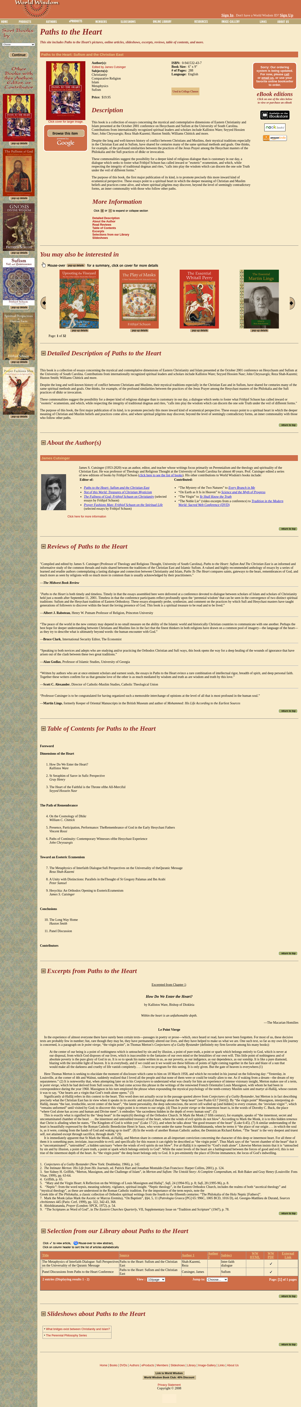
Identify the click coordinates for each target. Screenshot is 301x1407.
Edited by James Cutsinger (109, 67)
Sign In (227, 15)
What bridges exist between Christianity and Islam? (78, 1329)
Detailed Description (106, 218)
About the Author (103, 221)
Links (221, 1365)
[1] (280, 1279)
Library (191, 1365)
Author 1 (188, 1255)
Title (45, 1255)
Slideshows (100, 238)
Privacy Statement (169, 1385)
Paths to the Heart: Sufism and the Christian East (82, 54)
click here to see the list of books (160, 475)
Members (162, 1365)
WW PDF (271, 1255)
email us (267, 78)
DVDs (123, 1365)
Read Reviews (101, 224)
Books (113, 1365)
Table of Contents (104, 228)
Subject (226, 1255)
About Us (232, 1365)
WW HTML (255, 1255)
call (286, 74)
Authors (134, 1365)
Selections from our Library (110, 234)
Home (103, 1365)
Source (124, 1255)
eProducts (148, 1365)
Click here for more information (86, 516)
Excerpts (98, 231)
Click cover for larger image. (65, 121)
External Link (288, 1255)
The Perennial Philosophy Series (66, 1335)
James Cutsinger (55, 458)
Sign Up (286, 15)
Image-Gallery (207, 1365)
